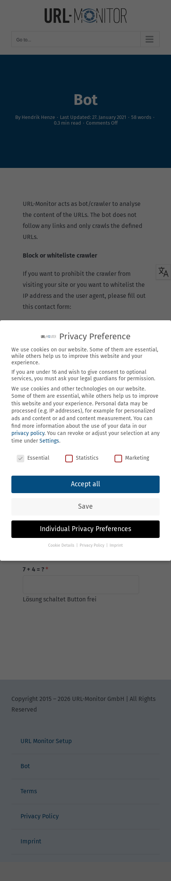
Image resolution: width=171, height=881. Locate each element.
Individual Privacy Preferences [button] (85, 529)
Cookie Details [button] (61, 545)
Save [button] (85, 507)
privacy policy (27, 433)
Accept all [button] (85, 484)
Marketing (132, 458)
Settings (49, 441)
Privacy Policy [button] (92, 545)
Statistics (82, 458)
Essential (33, 458)
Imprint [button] (116, 545)
